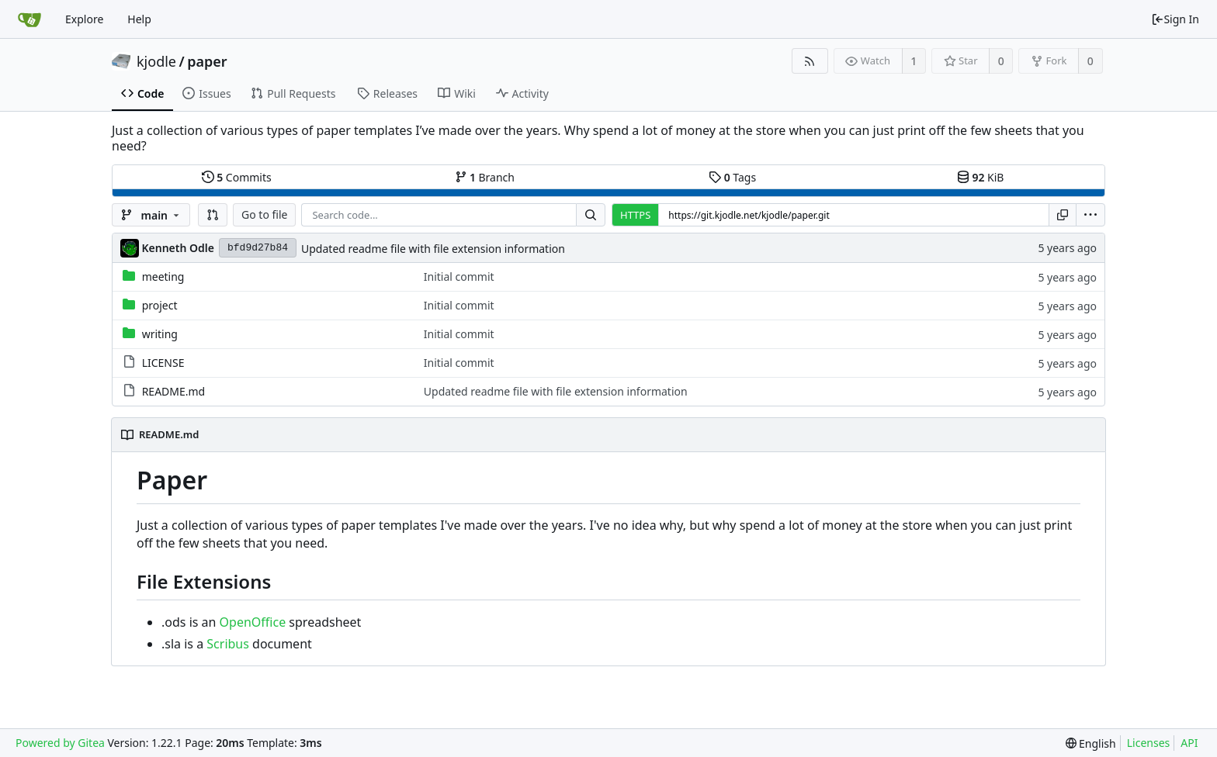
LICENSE (163, 362)
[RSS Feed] (810, 61)
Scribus (227, 643)
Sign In (1175, 19)
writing (160, 334)
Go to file (264, 214)
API (1189, 742)
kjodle (156, 61)
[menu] (1090, 214)
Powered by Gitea (60, 742)
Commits (237, 177)
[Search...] (590, 214)
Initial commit (459, 276)
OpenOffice (253, 622)
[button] (212, 214)
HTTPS (635, 215)
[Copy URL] (1063, 214)
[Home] (29, 19)
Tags (732, 177)
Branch (485, 177)
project (160, 305)
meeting (163, 276)
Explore (84, 19)
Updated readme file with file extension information (433, 248)
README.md (174, 391)
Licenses (1148, 742)
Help (139, 19)
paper (207, 61)
